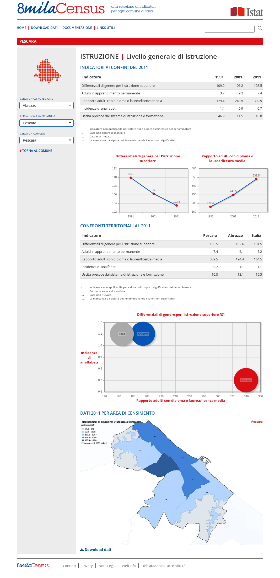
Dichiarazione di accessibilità (163, 565)
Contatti (69, 565)
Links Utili (106, 27)
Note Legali (107, 565)
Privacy (87, 565)
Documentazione (77, 27)
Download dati (95, 549)
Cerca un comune (32, 133)
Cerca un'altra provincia (37, 116)
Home (21, 27)
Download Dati (44, 27)
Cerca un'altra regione (36, 98)
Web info (129, 565)
